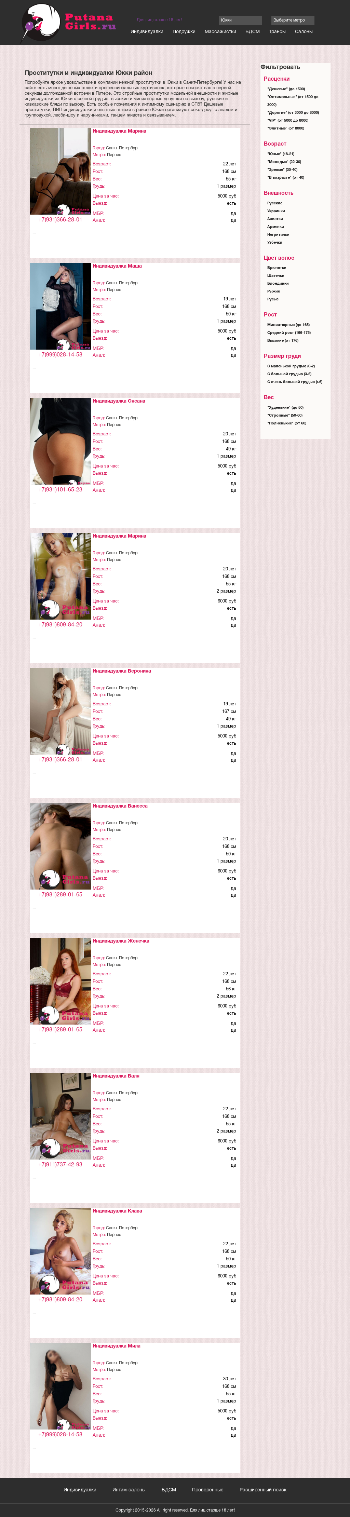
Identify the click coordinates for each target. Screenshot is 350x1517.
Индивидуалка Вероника (122, 671)
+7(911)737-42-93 (60, 1165)
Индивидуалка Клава (117, 1211)
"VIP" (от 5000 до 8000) (287, 120)
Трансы (277, 32)
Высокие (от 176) (282, 340)
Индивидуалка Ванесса (120, 806)
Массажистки (220, 32)
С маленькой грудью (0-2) (291, 366)
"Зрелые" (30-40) (282, 170)
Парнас (114, 155)
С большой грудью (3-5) (289, 374)
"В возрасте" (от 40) (285, 177)
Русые (273, 299)
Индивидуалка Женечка (121, 941)
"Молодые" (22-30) (284, 162)
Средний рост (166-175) (289, 333)
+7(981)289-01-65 (60, 895)
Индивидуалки (147, 32)
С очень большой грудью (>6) (294, 382)
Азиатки (275, 219)
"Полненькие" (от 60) (286, 423)
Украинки (276, 211)
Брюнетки (276, 268)
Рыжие (273, 291)
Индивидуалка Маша (117, 266)
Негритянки (278, 234)
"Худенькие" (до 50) (285, 407)
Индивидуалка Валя (116, 1076)
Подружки (184, 32)
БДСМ (252, 32)
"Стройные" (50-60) (284, 415)
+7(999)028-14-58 (60, 355)
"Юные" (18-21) (280, 154)
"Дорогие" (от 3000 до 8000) (293, 112)
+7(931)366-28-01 (60, 220)
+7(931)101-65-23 (60, 490)
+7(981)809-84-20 (60, 625)
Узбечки (274, 242)
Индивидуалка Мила (116, 1346)
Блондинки (278, 283)
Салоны (304, 32)
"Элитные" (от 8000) (285, 128)
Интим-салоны (129, 1490)
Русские (274, 203)
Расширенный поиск (263, 1490)
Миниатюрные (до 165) (288, 325)
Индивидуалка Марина (119, 131)
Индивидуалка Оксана (119, 401)
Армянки (275, 227)
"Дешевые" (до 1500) (286, 89)
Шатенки (275, 275)
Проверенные (208, 1490)
